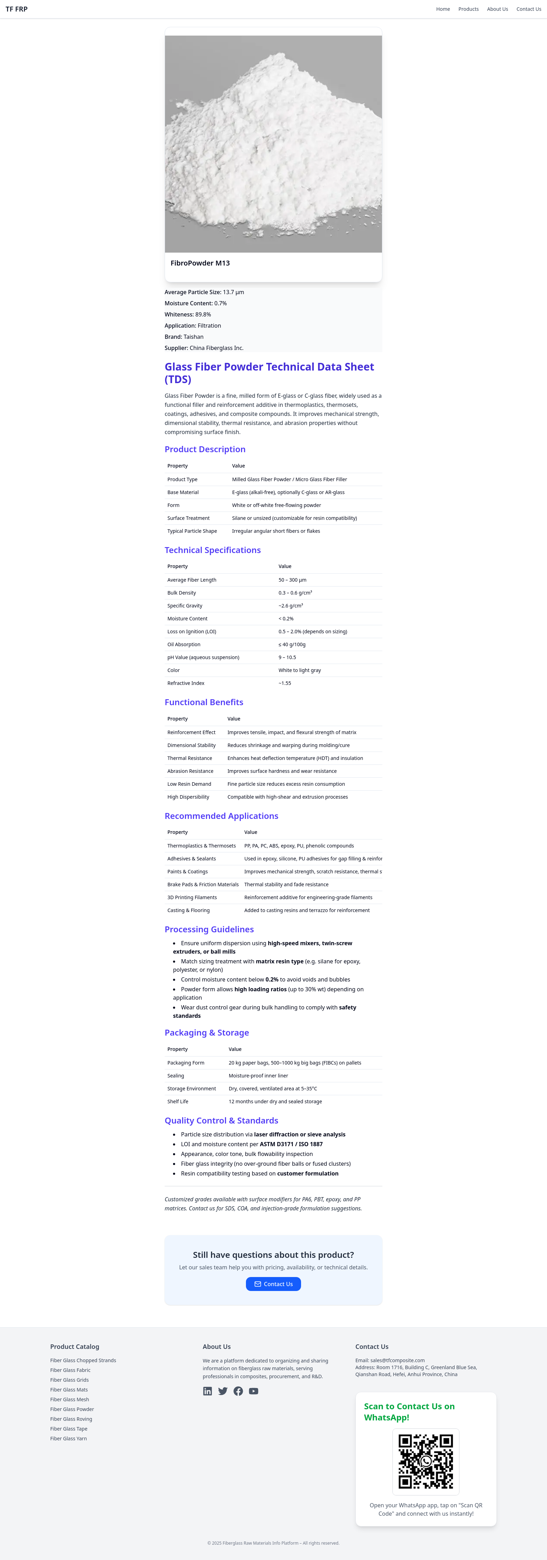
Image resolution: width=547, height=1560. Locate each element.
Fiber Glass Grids (69, 1379)
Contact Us (529, 9)
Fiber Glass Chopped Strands (83, 1360)
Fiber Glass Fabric (70, 1370)
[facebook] (238, 1391)
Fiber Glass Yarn (68, 1438)
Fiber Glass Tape (69, 1428)
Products (468, 9)
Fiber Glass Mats (69, 1389)
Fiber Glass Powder (72, 1409)
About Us (497, 9)
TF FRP (17, 9)
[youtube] (253, 1391)
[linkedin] (207, 1391)
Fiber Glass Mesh (69, 1399)
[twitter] (223, 1391)
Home (443, 9)
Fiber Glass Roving (71, 1419)
